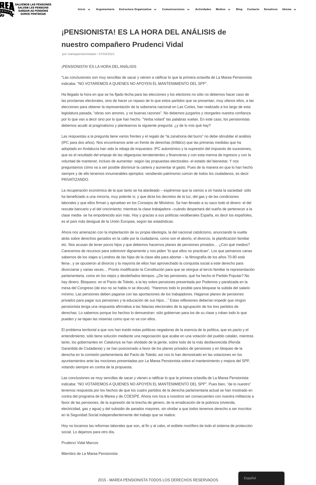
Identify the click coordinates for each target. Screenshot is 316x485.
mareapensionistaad (81, 54)
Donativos (271, 9)
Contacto (253, 9)
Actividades (203, 9)
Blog (239, 9)
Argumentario (105, 9)
